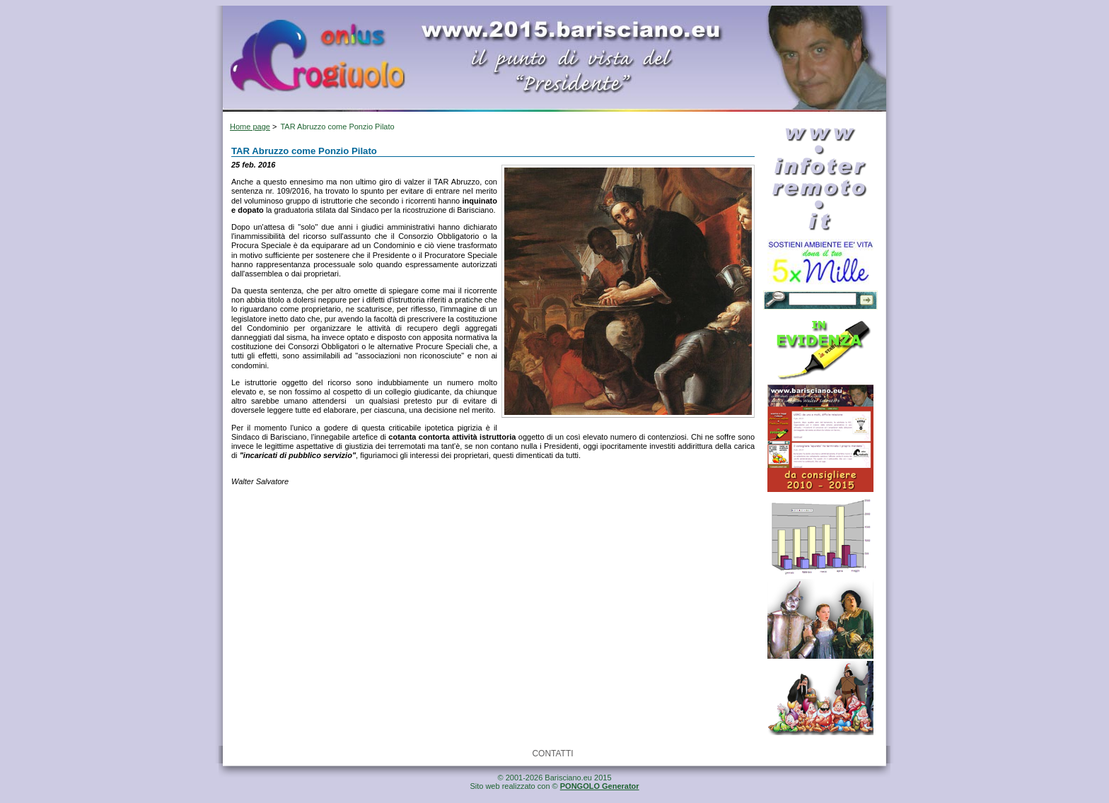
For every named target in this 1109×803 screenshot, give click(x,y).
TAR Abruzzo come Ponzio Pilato (337, 126)
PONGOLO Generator (599, 786)
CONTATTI (552, 753)
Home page (250, 126)
